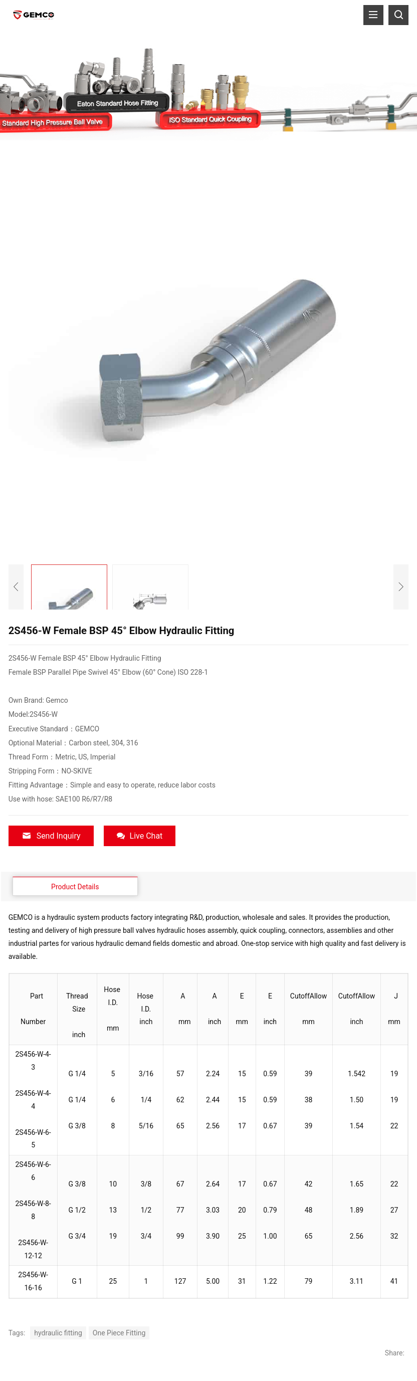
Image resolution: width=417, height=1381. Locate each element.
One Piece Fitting (119, 1332)
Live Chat (140, 836)
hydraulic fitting (58, 1332)
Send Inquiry (51, 836)
